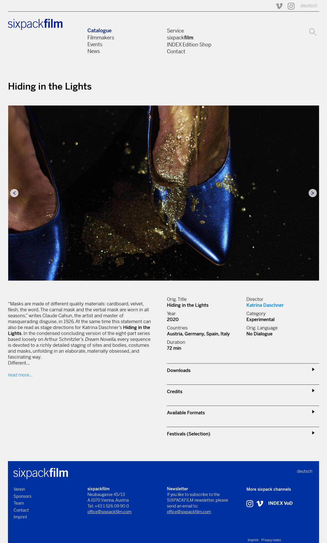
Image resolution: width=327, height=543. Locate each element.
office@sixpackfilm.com (109, 511)
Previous (14, 193)
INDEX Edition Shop (189, 44)
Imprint (20, 517)
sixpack (180, 37)
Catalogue (99, 31)
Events (94, 44)
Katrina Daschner (265, 305)
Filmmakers (100, 37)
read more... (20, 375)
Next (313, 193)
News (93, 51)
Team (19, 503)
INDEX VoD (280, 503)
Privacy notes (271, 540)
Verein (19, 489)
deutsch (308, 6)
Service (175, 31)
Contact (176, 51)
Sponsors (22, 496)
